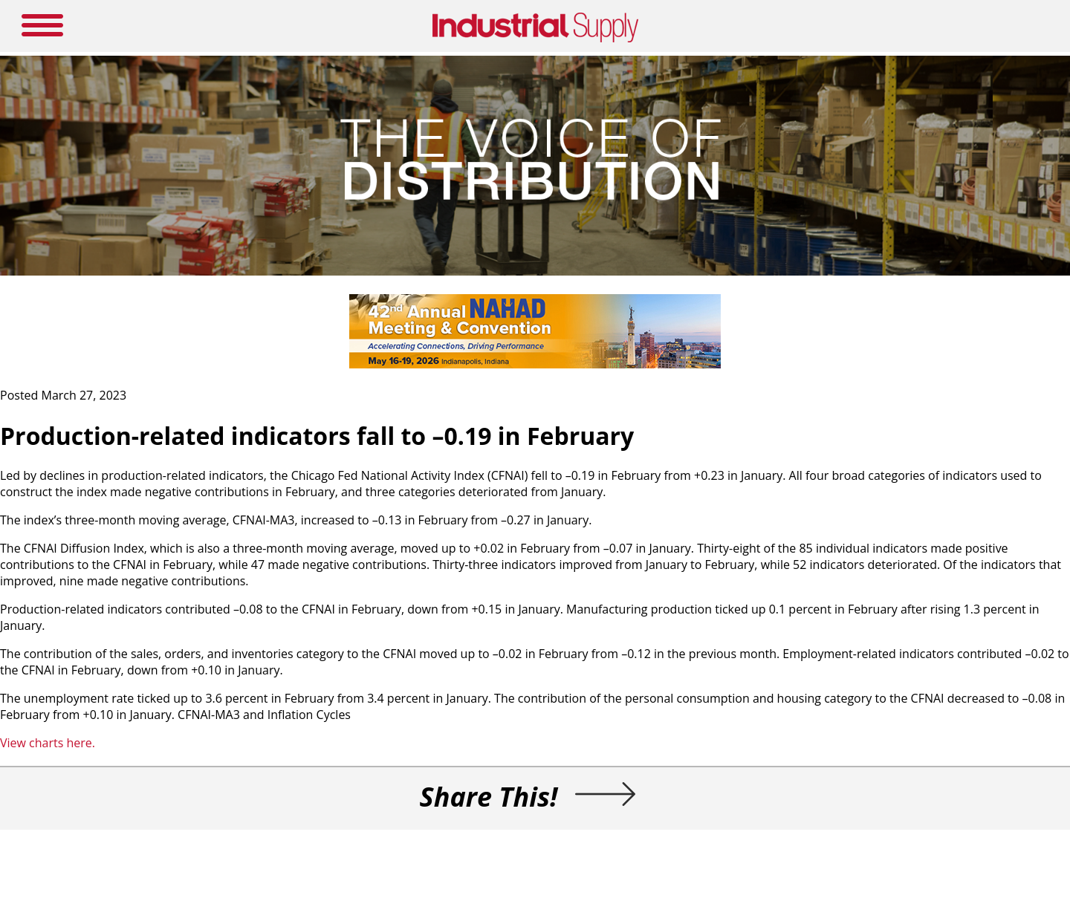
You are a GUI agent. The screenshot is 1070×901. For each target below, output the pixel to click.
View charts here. (47, 743)
